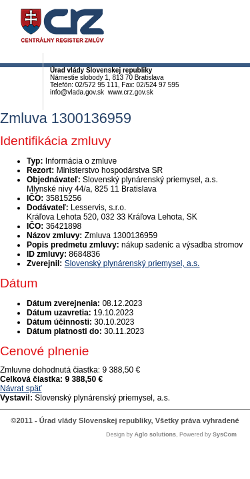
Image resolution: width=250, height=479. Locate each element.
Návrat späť (21, 388)
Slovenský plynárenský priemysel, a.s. (132, 263)
